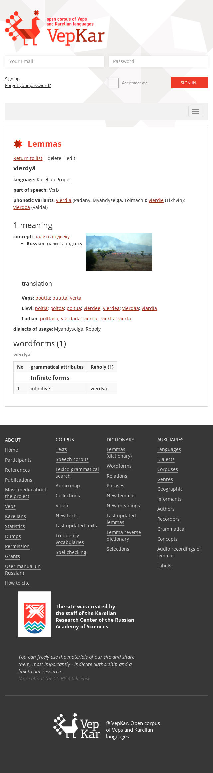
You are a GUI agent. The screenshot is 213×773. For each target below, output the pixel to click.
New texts (67, 515)
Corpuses (167, 469)
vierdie (156, 200)
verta (75, 298)
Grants (12, 556)
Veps (10, 506)
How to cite (17, 583)
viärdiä (149, 308)
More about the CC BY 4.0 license (54, 678)
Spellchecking (71, 552)
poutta (42, 298)
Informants (169, 499)
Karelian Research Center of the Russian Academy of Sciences (95, 620)
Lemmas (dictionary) (119, 452)
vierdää (130, 308)
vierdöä (21, 207)
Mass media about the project (25, 492)
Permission (17, 546)
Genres (165, 479)
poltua (74, 308)
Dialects (166, 459)
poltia (41, 308)
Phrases (115, 486)
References (17, 470)
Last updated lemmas (121, 518)
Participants (18, 460)
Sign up (12, 79)
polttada (49, 318)
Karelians (15, 516)
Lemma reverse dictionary (124, 535)
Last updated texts (76, 525)
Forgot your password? (28, 85)
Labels (164, 565)
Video (62, 505)
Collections (68, 495)
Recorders (168, 519)
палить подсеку (52, 236)
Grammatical (171, 529)
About (13, 440)
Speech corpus (72, 459)
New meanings (123, 505)
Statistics (15, 526)
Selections (118, 549)
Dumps (13, 536)
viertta (108, 318)
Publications (18, 480)
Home (11, 450)
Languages (169, 449)
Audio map (68, 486)
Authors (166, 509)
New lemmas (121, 495)
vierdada (71, 318)
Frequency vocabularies (70, 538)
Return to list (27, 158)
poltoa (57, 308)
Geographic (170, 489)
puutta (60, 298)
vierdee (92, 308)
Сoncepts (167, 539)
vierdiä (63, 200)
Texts (61, 449)
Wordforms (119, 466)
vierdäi (91, 318)
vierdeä (111, 308)
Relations (117, 476)
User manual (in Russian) (23, 569)
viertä (124, 318)
